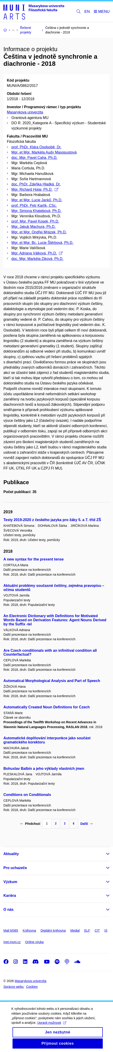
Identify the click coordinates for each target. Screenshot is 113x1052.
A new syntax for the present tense (33, 559)
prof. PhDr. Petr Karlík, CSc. (34, 205)
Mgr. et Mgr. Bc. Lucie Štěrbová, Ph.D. (42, 243)
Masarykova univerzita (25, 112)
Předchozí (30, 824)
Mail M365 (10, 930)
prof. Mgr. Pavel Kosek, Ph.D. (35, 221)
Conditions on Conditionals (27, 795)
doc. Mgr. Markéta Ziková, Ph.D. (37, 259)
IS (105, 930)
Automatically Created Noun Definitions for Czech (46, 707)
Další (86, 824)
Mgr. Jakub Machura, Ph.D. (33, 227)
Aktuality (11, 854)
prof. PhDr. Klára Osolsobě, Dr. (36, 147)
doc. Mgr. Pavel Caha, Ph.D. (34, 158)
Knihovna (29, 930)
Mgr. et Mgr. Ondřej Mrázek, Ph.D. (39, 232)
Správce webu (13, 986)
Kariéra (9, 895)
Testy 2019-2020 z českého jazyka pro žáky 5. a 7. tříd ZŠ (52, 520)
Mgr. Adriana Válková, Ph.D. (37, 253)
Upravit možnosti (51, 1028)
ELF (87, 930)
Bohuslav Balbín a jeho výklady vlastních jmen (43, 768)
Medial (75, 930)
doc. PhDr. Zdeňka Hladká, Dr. (36, 184)
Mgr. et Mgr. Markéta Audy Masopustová (44, 152)
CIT (97, 930)
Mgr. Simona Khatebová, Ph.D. (36, 211)
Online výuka (34, 942)
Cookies (32, 986)
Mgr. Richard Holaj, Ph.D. (34, 189)
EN (87, 11)
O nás (8, 909)
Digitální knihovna (53, 930)
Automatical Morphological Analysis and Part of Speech (51, 681)
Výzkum (10, 882)
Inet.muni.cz (12, 942)
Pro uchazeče (15, 868)
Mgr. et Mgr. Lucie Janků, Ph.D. (36, 200)
